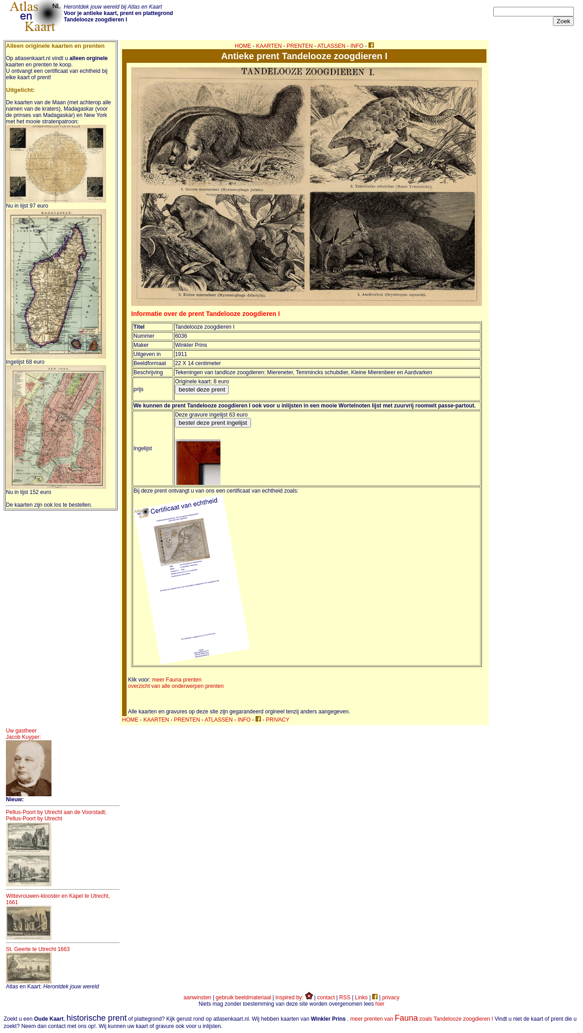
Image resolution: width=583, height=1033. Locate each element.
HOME (243, 46)
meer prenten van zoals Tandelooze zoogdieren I (421, 1019)
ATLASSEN (331, 46)
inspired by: (294, 997)
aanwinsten (197, 997)
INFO (356, 46)
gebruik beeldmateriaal (243, 997)
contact (326, 997)
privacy (390, 997)
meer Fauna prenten (177, 680)
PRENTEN (299, 46)
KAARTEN (268, 46)
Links (361, 997)
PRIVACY (278, 720)
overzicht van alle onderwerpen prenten (176, 686)
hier (379, 1004)
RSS (345, 997)
